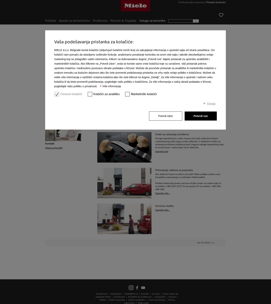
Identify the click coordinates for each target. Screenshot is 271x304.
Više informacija (111, 86)
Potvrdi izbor (165, 116)
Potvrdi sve (201, 116)
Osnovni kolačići (71, 94)
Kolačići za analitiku (106, 94)
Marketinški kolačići (144, 94)
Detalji (211, 103)
